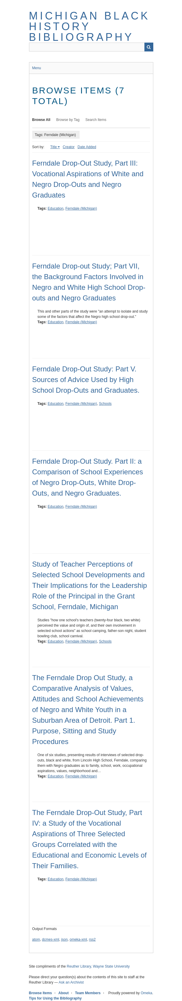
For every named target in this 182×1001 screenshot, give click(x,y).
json (64, 939)
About (63, 993)
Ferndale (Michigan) (81, 208)
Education (55, 208)
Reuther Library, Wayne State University (98, 966)
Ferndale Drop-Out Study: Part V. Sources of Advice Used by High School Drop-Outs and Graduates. (86, 379)
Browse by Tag (68, 120)
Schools (105, 404)
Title (53, 147)
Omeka (146, 993)
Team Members (88, 993)
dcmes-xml (50, 939)
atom (36, 939)
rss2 (92, 939)
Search (148, 47)
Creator (69, 147)
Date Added (87, 147)
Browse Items (40, 993)
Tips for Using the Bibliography (55, 998)
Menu (36, 68)
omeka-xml (78, 939)
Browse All (41, 120)
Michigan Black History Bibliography (89, 26)
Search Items (96, 120)
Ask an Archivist (71, 982)
